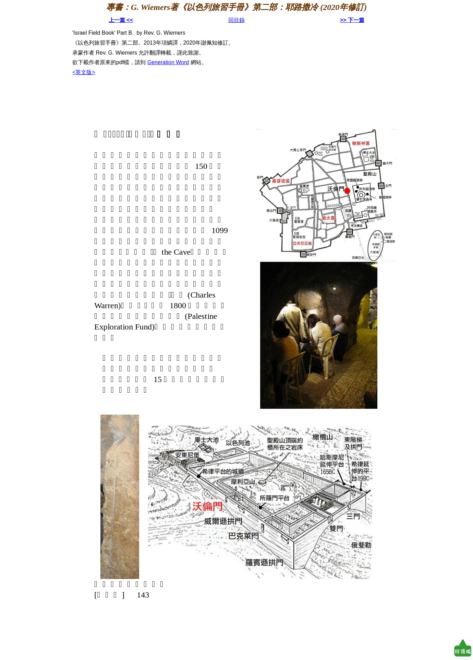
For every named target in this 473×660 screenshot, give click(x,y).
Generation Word (168, 62)
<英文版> (83, 72)
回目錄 (236, 20)
